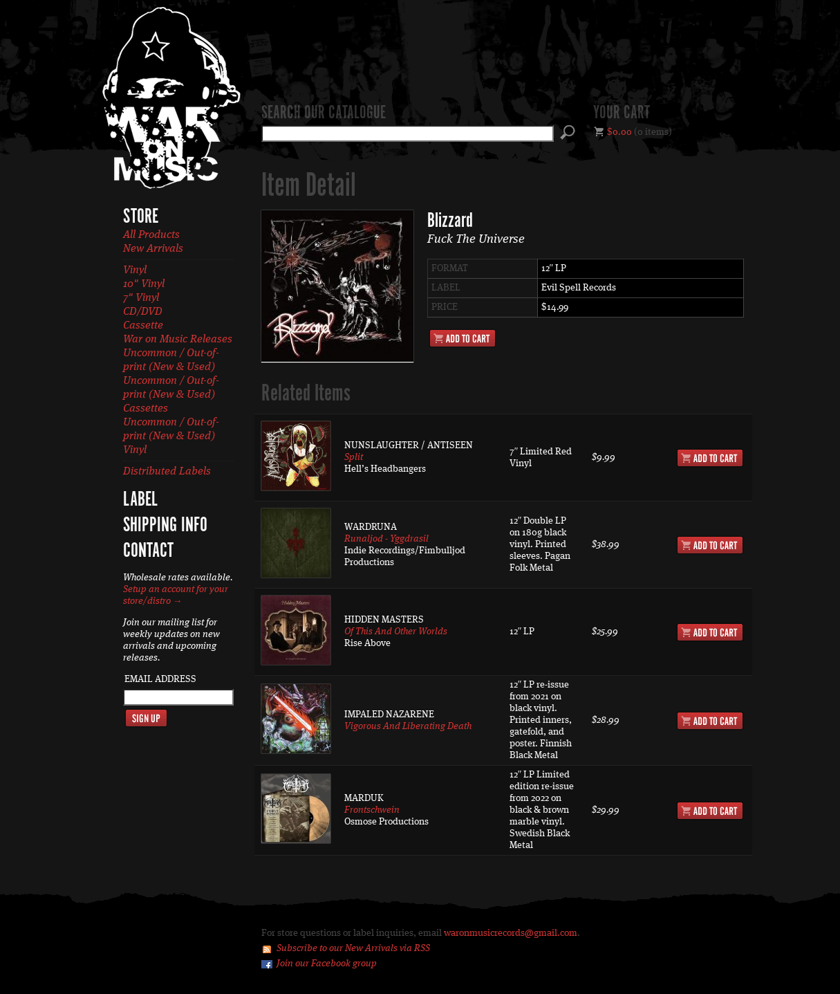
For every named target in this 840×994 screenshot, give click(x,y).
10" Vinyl (144, 284)
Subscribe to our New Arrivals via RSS (353, 948)
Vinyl (135, 270)
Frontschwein (372, 810)
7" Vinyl (141, 298)
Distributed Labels (167, 471)
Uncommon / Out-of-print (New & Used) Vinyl (171, 436)
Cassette (143, 325)
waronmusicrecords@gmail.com (510, 933)
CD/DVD (142, 311)
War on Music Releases (177, 339)
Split (353, 457)
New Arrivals (153, 249)
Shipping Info (165, 526)
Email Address (160, 679)
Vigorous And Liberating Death (408, 726)
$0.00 (619, 132)
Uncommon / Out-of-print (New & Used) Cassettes (171, 395)
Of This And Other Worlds (395, 631)
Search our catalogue (323, 113)
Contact (148, 551)
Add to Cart (462, 338)
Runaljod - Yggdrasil (386, 539)
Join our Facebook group (327, 963)
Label (140, 500)
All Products (151, 235)
